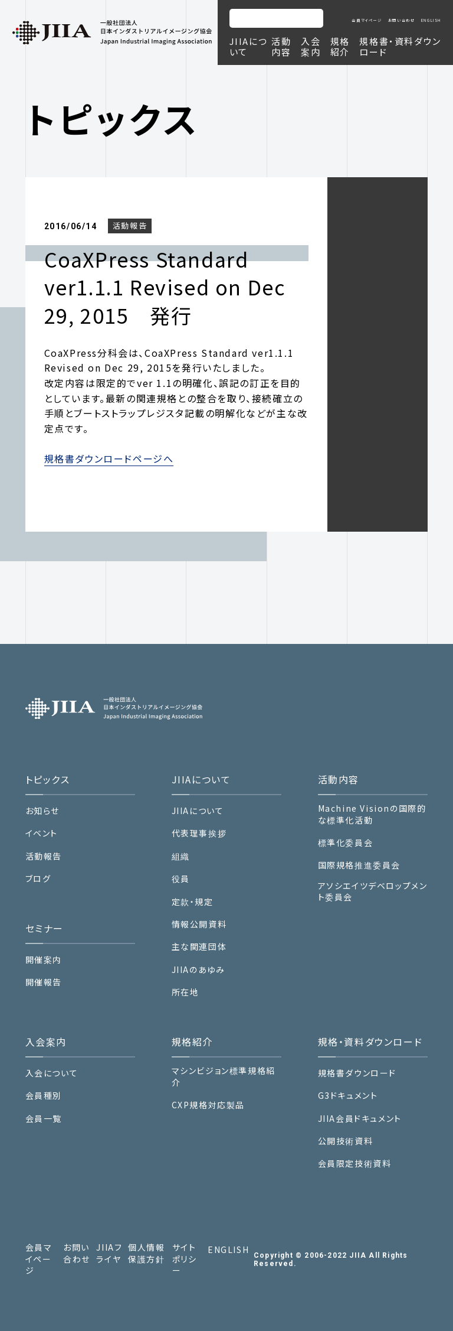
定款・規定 (193, 901)
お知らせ (42, 810)
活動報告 (130, 225)
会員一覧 (43, 1118)
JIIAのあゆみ (198, 969)
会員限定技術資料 (355, 1163)
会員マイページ (367, 20)
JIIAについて (198, 810)
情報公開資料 (199, 924)
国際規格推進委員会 (359, 865)
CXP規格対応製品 (208, 1105)
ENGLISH (431, 20)
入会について (51, 1073)
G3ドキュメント (348, 1095)
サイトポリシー (184, 1259)
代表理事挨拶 (199, 833)
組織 (181, 856)
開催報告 (43, 982)
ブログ (38, 878)
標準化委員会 (345, 842)
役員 (181, 878)
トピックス (47, 779)
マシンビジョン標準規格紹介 (223, 1076)
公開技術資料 (345, 1141)
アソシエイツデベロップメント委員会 (373, 891)
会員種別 (43, 1095)
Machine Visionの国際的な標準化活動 (372, 814)
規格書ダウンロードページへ (109, 458)
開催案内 (43, 959)
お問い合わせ (401, 20)
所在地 (185, 992)
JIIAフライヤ (109, 1253)
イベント (41, 833)
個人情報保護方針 (146, 1253)
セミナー (44, 928)
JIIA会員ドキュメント (360, 1118)
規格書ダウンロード (357, 1073)
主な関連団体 (199, 946)
